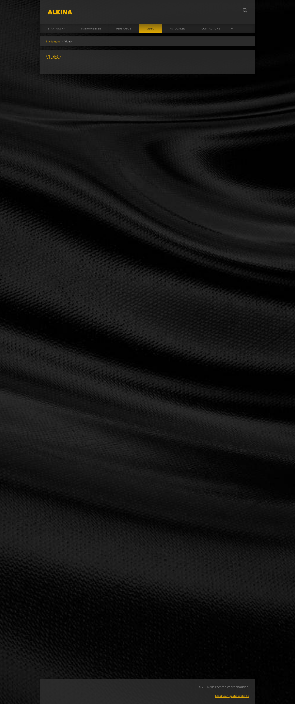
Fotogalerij (178, 28)
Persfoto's (124, 28)
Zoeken (245, 11)
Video (150, 28)
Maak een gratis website (232, 696)
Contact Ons (210, 28)
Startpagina (56, 28)
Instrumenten (91, 28)
